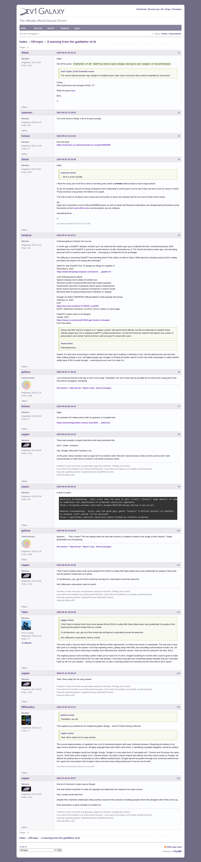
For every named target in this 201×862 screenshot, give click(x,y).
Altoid (25, 52)
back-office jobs (82, 208)
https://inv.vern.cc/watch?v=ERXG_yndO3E (78, 305)
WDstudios (28, 706)
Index (23, 28)
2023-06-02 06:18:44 (66, 406)
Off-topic (37, 41)
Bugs (168, 9)
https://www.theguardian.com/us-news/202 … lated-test (83, 422)
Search (50, 28)
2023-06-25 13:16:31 (66, 530)
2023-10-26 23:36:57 (66, 778)
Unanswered (175, 34)
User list (38, 28)
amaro (25, 486)
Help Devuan (75, 388)
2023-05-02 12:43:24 (66, 135)
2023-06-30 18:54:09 (66, 612)
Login (77, 28)
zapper (26, 434)
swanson (27, 112)
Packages (177, 9)
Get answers (62, 388)
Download (141, 9)
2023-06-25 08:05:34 (66, 486)
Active (164, 34)
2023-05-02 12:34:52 (66, 112)
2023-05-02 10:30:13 (66, 53)
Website (28, 643)
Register (65, 28)
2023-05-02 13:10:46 (66, 159)
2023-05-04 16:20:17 (66, 235)
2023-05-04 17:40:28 (66, 371)
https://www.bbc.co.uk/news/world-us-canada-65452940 (84, 144)
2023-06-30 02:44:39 (66, 565)
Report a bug (88, 388)
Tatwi (25, 611)
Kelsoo (26, 135)
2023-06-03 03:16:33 (66, 434)
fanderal (26, 235)
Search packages (103, 388)
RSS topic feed (174, 847)
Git (162, 9)
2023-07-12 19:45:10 (66, 673)
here (73, 90)
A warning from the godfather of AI (71, 41)
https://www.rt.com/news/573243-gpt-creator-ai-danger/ (83, 320)
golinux (26, 371)
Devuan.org (153, 9)
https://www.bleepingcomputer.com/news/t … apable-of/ (84, 271)
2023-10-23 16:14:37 (66, 707)
